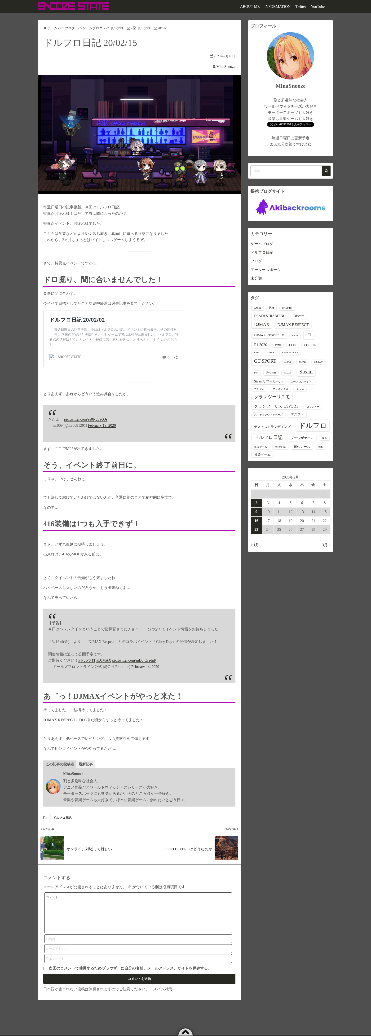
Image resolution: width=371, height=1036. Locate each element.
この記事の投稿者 (61, 764)
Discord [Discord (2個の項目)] (299, 316)
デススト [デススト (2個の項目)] (297, 414)
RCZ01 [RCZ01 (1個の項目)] (287, 372)
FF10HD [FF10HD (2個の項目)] (310, 345)
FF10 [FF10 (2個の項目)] (292, 345)
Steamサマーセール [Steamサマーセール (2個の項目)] (268, 381)
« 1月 (255, 545)
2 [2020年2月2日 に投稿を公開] (256, 503)
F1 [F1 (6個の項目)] (308, 335)
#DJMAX (103, 660)
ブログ (256, 261)
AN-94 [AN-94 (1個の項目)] (257, 308)
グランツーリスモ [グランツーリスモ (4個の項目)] (272, 396)
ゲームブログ (262, 244)
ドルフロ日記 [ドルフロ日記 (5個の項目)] (268, 437)
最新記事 (88, 764)
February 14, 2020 (145, 667)
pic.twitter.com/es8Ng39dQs (85, 419)
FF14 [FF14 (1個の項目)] (257, 352)
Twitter (300, 6)
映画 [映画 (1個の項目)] (324, 438)
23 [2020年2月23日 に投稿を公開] (256, 529)
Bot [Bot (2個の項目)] (271, 308)
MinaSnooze (225, 67)
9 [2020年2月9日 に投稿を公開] (256, 512)
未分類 (256, 278)
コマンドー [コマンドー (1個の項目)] (312, 406)
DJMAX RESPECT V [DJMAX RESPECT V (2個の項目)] (269, 335)
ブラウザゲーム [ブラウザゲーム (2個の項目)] (302, 438)
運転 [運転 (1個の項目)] (320, 447)
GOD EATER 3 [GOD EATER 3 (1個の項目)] (290, 352)
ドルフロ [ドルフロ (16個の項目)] (313, 425)
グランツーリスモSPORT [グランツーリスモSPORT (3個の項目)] (276, 406)
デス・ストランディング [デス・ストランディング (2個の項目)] (272, 427)
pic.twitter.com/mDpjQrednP (134, 660)
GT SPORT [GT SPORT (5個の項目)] (265, 361)
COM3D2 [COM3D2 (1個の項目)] (287, 308)
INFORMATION (278, 6)
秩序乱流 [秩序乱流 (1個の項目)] (280, 447)
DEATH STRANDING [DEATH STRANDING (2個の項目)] (270, 316)
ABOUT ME (250, 6)
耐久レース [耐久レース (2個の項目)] (302, 446)
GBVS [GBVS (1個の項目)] (271, 352)
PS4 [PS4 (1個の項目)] (256, 372)
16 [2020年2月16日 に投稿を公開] (256, 521)
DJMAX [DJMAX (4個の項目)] (261, 324)
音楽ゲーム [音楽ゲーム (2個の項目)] (262, 454)
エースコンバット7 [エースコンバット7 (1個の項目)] (302, 381)
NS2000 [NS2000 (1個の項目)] (318, 361)
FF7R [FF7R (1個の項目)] (278, 345)
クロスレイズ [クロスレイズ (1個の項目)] (280, 389)
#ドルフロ (86, 660)
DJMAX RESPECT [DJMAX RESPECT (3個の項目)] (293, 324)
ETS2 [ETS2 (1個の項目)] (295, 335)
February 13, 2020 (102, 425)
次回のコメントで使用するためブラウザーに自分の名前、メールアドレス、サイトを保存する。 (130, 976)
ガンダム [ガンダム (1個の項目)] (259, 389)
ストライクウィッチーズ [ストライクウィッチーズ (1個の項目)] (268, 414)
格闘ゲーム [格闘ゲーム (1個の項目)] (260, 447)
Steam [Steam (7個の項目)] (306, 372)
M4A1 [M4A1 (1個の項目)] (287, 361)
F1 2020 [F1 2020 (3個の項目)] (260, 344)
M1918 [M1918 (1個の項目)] (302, 361)
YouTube (318, 6)
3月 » (326, 545)
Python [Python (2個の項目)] (271, 372)
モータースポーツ (266, 270)
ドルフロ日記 (62, 818)
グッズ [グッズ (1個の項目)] (300, 389)
